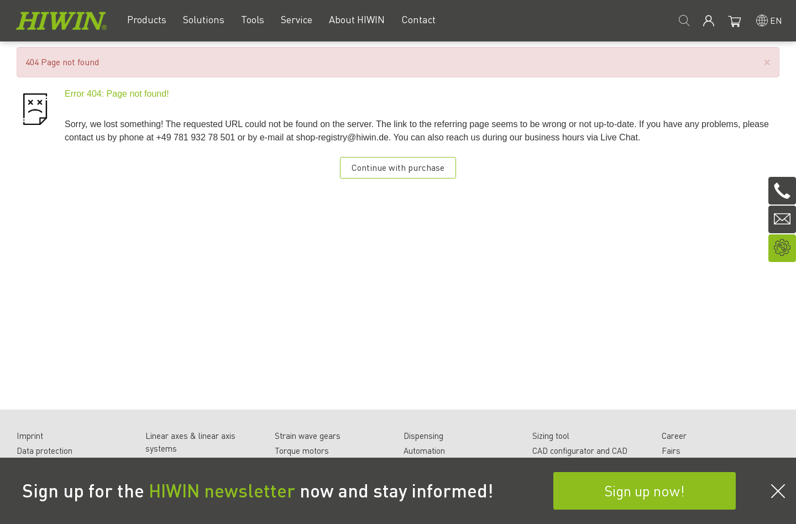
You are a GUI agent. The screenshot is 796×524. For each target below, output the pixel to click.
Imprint (30, 435)
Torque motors (302, 450)
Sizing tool (550, 435)
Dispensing (423, 435)
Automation (424, 450)
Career (674, 435)
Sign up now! (644, 490)
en (776, 20)
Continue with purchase (398, 167)
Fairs (671, 450)
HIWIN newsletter (222, 490)
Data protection (44, 450)
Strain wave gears (308, 435)
